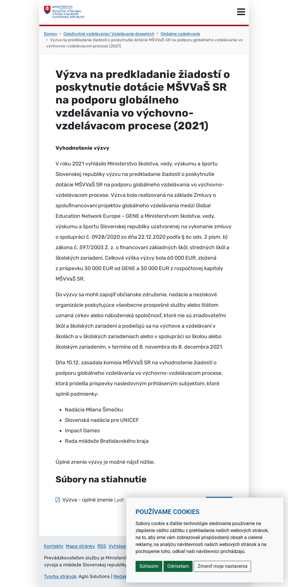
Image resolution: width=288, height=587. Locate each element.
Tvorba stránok (60, 576)
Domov (50, 33)
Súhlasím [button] (149, 566)
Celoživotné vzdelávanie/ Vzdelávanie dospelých (108, 33)
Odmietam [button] (178, 566)
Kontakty (53, 546)
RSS (101, 546)
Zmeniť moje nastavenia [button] (222, 566)
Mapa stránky (80, 546)
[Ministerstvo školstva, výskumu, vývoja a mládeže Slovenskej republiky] (64, 12)
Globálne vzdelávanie (180, 33)
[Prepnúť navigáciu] (241, 12)
